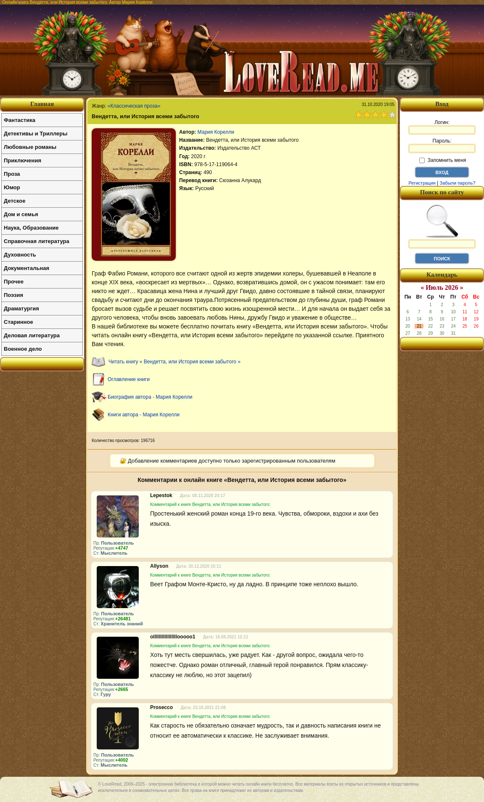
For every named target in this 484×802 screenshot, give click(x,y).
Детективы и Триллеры (35, 133)
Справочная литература (36, 241)
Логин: (442, 127)
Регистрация (421, 182)
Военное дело (23, 349)
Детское (14, 201)
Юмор (12, 187)
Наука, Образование (31, 228)
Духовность (20, 254)
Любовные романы (30, 147)
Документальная (26, 268)
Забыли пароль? (458, 182)
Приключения (22, 160)
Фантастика (19, 120)
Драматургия (21, 308)
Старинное (18, 322)
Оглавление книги (129, 379)
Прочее (14, 281)
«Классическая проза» (134, 106)
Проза (12, 174)
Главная (42, 104)
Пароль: (442, 145)
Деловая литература (32, 335)
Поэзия (13, 295)
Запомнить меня (442, 160)
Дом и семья (21, 214)
